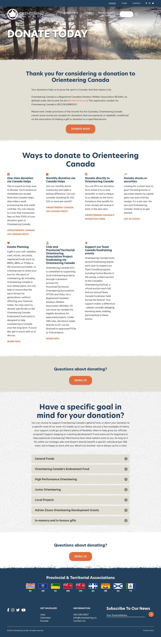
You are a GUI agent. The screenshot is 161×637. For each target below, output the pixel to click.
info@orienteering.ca (84, 617)
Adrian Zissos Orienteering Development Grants (67, 510)
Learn (97, 14)
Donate (112, 3)
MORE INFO (52, 338)
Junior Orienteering (48, 489)
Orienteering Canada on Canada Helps (21, 232)
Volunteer (45, 617)
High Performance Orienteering (56, 479)
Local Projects (44, 500)
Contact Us (79, 620)
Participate (80, 14)
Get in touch (132, 218)
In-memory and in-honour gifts (55, 520)
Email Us (80, 380)
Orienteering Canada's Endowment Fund (62, 469)
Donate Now (80, 129)
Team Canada (115, 14)
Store (124, 3)
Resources (137, 14)
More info (13, 341)
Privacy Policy (148, 630)
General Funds (44, 459)
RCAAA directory (78, 100)
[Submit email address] (151, 614)
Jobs (42, 614)
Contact (136, 3)
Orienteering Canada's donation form (99, 216)
